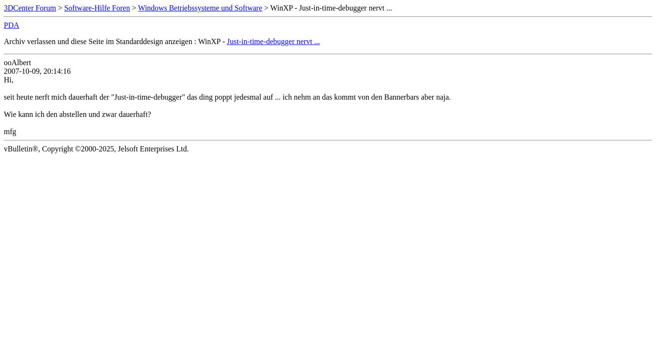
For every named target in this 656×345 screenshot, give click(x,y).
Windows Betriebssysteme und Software (200, 8)
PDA (11, 25)
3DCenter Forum (30, 8)
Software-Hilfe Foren (97, 8)
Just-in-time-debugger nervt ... (273, 41)
